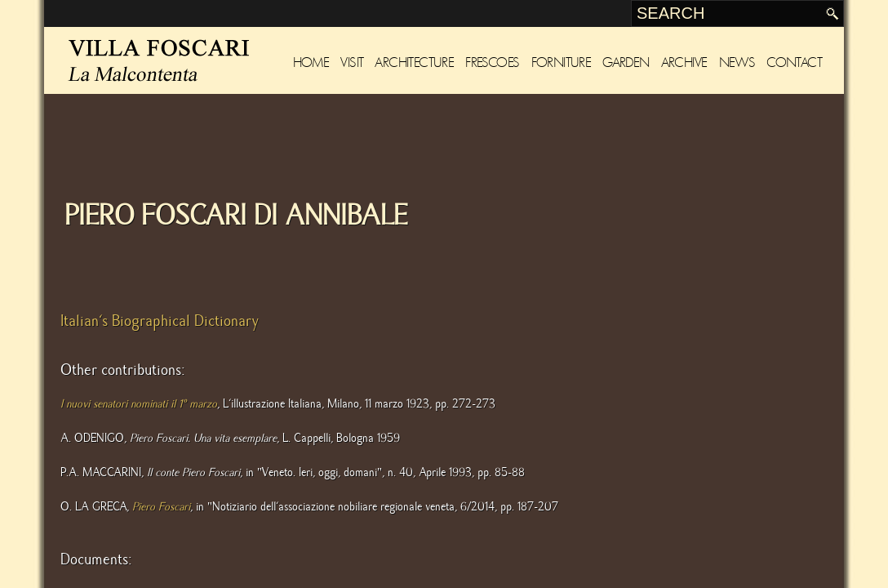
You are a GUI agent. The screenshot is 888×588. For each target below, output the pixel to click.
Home (311, 62)
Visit (351, 62)
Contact (794, 62)
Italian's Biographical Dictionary (159, 321)
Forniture (561, 62)
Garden (625, 62)
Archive (684, 62)
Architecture (414, 62)
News (737, 62)
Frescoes (492, 62)
